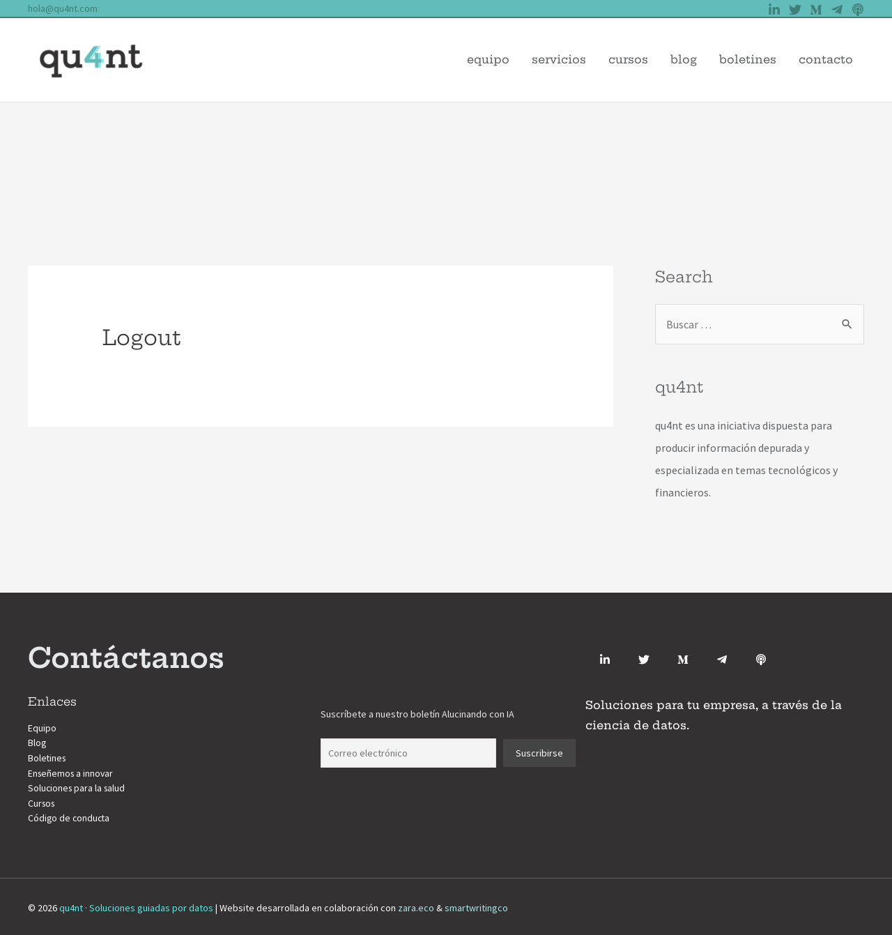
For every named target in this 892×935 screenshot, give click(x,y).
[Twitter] (795, 9)
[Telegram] (837, 9)
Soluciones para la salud (78, 786)
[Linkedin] (774, 9)
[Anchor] (858, 9)
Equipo (488, 59)
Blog (683, 59)
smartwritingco (476, 905)
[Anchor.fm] (761, 659)
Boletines (747, 59)
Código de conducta (70, 815)
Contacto (826, 59)
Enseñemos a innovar (72, 772)
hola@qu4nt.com (63, 8)
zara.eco (416, 905)
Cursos (628, 59)
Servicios (559, 59)
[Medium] (816, 9)
